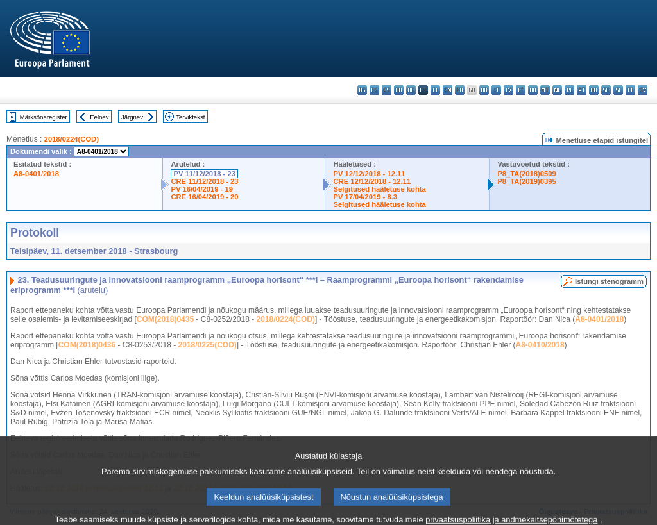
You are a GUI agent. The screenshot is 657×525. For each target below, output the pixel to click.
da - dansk (399, 90)
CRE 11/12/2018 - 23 (204, 181)
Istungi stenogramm (609, 281)
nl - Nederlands (557, 90)
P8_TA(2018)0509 (526, 174)
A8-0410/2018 (540, 344)
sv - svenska (642, 90)
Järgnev (132, 117)
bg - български (362, 90)
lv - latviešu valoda (508, 90)
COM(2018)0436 (86, 344)
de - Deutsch (411, 90)
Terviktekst (190, 117)
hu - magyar (533, 90)
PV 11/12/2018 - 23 (204, 174)
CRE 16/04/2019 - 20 (204, 197)
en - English (447, 90)
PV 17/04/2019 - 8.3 (365, 197)
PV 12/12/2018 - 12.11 (369, 174)
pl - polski (569, 90)
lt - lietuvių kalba (520, 90)
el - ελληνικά (435, 90)
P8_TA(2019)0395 (526, 181)
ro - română (594, 90)
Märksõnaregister (43, 117)
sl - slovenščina (618, 90)
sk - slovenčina (606, 90)
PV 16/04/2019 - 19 (201, 189)
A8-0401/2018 (36, 174)
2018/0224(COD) (71, 139)
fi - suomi (630, 90)
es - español (374, 90)
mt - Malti (545, 90)
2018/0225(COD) (207, 344)
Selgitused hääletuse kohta (379, 189)
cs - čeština (386, 90)
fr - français (460, 90)
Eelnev (99, 117)
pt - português (581, 90)
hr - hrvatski (484, 90)
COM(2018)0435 (165, 319)
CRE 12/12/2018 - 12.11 (372, 181)
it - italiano (496, 90)
